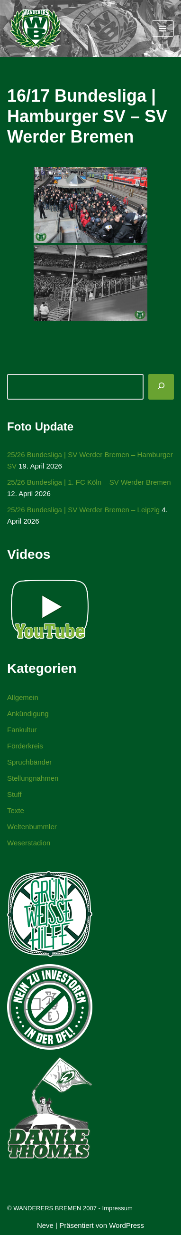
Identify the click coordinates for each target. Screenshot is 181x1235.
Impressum (117, 1208)
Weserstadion (28, 843)
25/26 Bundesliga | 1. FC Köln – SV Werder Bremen (89, 482)
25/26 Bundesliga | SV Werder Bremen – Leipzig (83, 510)
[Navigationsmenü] (163, 28)
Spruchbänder (29, 762)
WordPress (126, 1225)
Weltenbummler (32, 827)
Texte (15, 810)
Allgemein (22, 697)
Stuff (14, 794)
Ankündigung (28, 713)
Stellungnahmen (32, 778)
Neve (45, 1225)
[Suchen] (161, 387)
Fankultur (22, 730)
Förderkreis (25, 746)
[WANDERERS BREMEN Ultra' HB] (35, 28)
